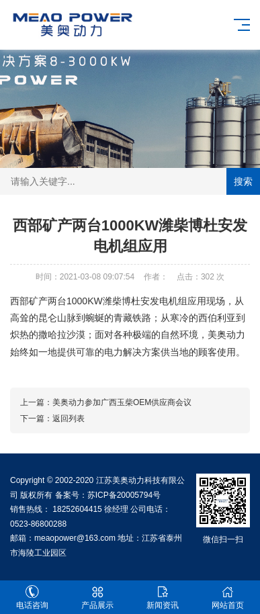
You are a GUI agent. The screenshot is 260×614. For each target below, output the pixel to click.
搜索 (243, 181)
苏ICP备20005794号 (124, 495)
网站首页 (227, 597)
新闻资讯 (163, 597)
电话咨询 (32, 597)
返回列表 (68, 418)
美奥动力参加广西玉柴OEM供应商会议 (121, 402)
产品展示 (97, 597)
